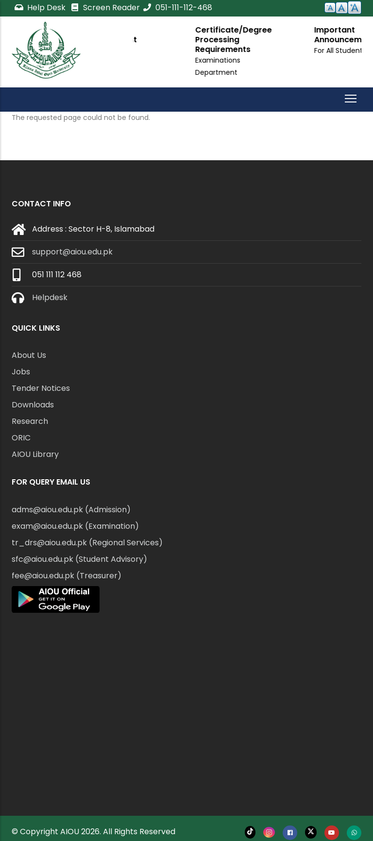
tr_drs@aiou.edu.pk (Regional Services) (87, 542)
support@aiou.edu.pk (72, 251)
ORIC (21, 437)
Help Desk (41, 7)
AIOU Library (35, 454)
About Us (29, 355)
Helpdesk (50, 297)
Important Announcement (187, 34)
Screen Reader (105, 7)
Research (30, 421)
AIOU (69, 831)
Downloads (33, 404)
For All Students (183, 50)
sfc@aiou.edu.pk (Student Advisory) (79, 559)
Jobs (21, 371)
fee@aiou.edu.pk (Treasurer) (66, 575)
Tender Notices (41, 388)
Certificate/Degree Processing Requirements (314, 39)
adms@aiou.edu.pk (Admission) (71, 509)
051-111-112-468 (177, 7)
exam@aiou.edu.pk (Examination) (75, 526)
